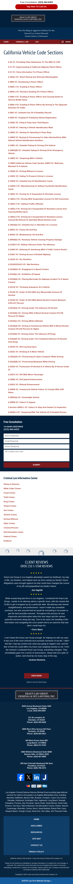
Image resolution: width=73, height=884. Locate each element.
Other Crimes (9, 523)
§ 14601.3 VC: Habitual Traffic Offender (25, 204)
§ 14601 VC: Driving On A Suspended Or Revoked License (34, 194)
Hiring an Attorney (11, 484)
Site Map (36, 839)
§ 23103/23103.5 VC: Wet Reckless (23, 264)
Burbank (38, 798)
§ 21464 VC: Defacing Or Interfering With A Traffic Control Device (37, 249)
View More (36, 676)
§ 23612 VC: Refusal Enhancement (23, 384)
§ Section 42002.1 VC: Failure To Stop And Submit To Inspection (37, 407)
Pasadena (9, 803)
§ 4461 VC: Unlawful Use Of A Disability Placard (29, 113)
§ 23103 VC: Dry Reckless (19, 259)
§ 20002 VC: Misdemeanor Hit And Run (25, 235)
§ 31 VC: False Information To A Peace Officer (28, 72)
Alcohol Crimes (10, 515)
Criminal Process (11, 528)
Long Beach (53, 800)
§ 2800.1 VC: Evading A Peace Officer (25, 87)
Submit (36, 465)
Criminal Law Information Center (21, 478)
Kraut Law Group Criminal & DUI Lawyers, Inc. (42, 874)
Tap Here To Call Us (37, 6)
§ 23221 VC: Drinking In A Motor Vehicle (26, 352)
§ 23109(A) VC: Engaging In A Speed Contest (28, 269)
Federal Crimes (10, 536)
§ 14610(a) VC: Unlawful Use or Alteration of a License (32, 225)
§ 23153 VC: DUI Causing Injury (22, 347)
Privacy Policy (36, 852)
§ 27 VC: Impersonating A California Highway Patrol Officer (35, 67)
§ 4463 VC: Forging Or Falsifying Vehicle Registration (32, 118)
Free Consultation (13, 422)
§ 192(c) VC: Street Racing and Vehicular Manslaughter (33, 77)
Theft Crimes (9, 497)
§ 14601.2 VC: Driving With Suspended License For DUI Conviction (38, 199)
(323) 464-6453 (11, 429)
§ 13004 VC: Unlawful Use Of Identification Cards (30, 181)
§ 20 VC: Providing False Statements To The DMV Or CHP (34, 62)
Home (6, 42)
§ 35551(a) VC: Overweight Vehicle (23, 397)
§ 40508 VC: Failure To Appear (21, 402)
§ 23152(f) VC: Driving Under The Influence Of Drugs (32, 334)
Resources (36, 832)
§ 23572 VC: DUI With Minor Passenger (25, 375)
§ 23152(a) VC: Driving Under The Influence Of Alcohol (32, 308)
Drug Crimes (9, 502)
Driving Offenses (11, 519)
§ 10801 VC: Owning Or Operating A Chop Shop (29, 132)
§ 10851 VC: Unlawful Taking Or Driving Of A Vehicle (31, 145)
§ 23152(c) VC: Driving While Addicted (25, 321)
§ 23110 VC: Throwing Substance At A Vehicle (29, 287)
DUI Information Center (13, 532)
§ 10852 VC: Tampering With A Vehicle (25, 158)
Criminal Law (22, 42)
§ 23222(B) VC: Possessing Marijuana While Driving (31, 362)
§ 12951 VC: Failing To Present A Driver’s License (30, 176)
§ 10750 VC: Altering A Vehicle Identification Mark (30, 127)
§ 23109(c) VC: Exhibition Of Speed (24, 274)
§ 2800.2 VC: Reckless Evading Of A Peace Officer (30, 92)
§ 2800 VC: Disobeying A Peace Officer (25, 82)
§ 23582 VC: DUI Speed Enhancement (25, 379)
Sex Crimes (8, 510)
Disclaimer (36, 826)
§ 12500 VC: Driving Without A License (25, 171)
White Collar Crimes (12, 488)
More (68, 42)
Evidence (7, 541)
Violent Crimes (10, 506)
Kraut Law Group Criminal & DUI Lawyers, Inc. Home (28, 16)
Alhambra (10, 798)
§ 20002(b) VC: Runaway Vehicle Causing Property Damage (35, 240)
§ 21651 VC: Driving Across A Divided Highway (29, 254)
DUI (37, 42)
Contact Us (36, 845)
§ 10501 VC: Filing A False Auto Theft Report (28, 123)
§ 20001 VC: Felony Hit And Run (22, 230)
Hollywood (20, 800)
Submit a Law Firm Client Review (37, 682)
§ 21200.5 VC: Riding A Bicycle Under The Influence (31, 245)
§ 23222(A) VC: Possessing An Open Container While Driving (35, 357)
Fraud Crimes (9, 493)
